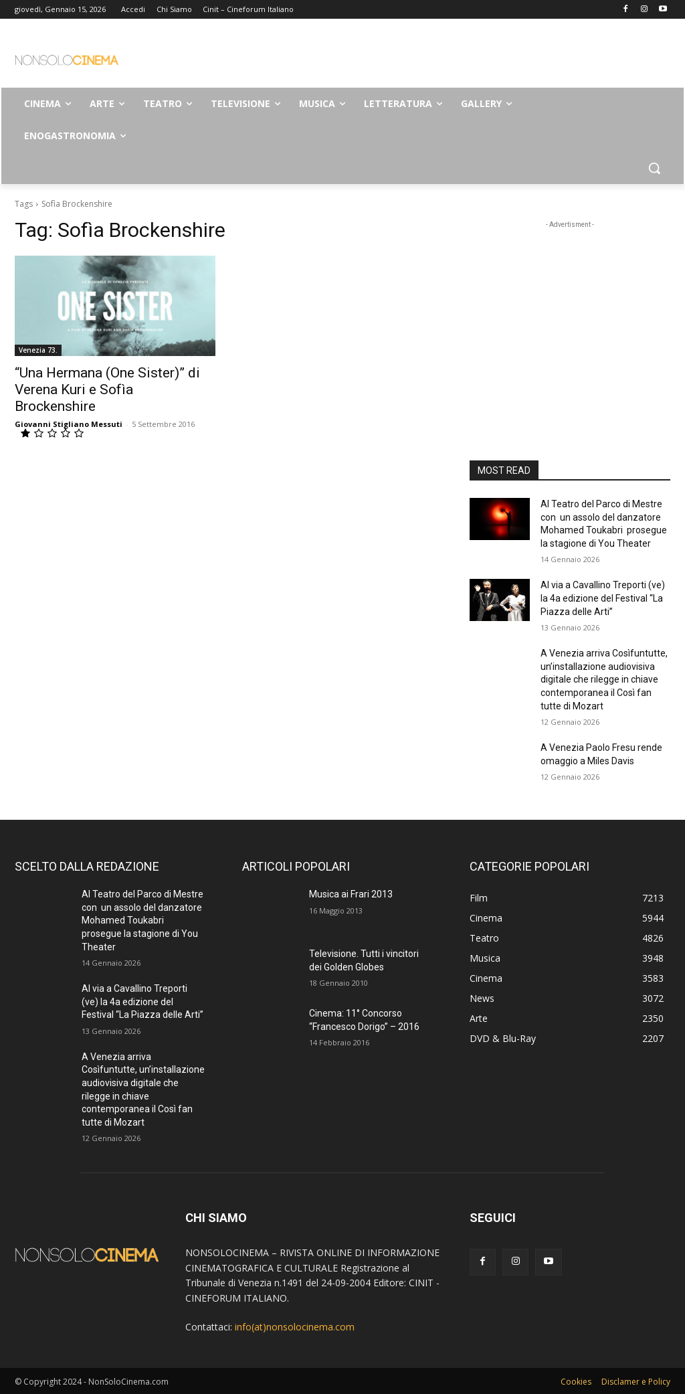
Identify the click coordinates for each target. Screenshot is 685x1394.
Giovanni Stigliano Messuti (68, 424)
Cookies (576, 1381)
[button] (654, 168)
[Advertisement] (328, 57)
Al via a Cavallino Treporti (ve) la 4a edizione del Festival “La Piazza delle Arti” (603, 598)
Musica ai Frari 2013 (351, 894)
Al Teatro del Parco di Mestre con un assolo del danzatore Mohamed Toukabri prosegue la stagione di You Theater (142, 920)
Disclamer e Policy (635, 1381)
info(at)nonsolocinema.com (295, 1326)
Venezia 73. (38, 350)
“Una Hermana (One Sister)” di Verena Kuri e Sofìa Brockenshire (107, 389)
